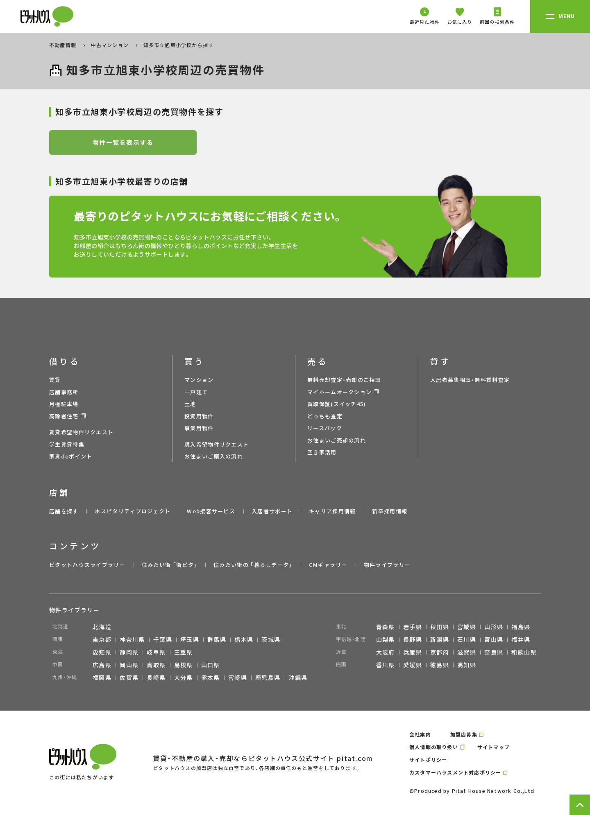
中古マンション (111, 44)
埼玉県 (189, 639)
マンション (199, 380)
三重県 (183, 652)
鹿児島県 (268, 677)
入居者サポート (272, 511)
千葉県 (162, 639)
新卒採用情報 (389, 511)
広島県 (102, 665)
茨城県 (270, 639)
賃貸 (55, 380)
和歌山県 (524, 652)
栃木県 (243, 639)
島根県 (183, 665)
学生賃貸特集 (66, 444)
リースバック (324, 428)
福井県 (520, 639)
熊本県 (210, 677)
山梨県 (385, 639)
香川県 (385, 665)
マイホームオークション (339, 392)
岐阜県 (156, 652)
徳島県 (439, 665)
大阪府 (385, 652)
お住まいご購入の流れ (213, 456)
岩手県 (412, 627)
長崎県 (156, 677)
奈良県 (493, 652)
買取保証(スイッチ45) (336, 404)
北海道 (102, 627)
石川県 (466, 639)
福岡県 (102, 677)
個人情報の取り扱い (433, 746)
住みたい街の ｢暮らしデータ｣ (253, 565)
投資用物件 (199, 416)
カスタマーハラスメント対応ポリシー (455, 772)
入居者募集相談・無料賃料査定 (470, 380)
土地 (190, 404)
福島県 (520, 627)
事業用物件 (199, 428)
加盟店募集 (463, 734)
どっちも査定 (325, 416)
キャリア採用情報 (332, 511)
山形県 (493, 627)
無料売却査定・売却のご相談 (344, 380)
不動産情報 (63, 44)
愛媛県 (412, 665)
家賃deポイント (70, 456)
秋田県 (439, 627)
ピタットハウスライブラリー (87, 565)
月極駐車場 (64, 404)
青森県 (385, 627)
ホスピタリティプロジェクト (132, 511)
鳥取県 (156, 665)
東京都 (102, 639)
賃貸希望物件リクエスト (81, 432)
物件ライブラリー (387, 565)
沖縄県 (298, 677)
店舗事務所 (64, 392)
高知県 (466, 665)
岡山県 (129, 665)
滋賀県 (466, 652)
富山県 (493, 639)
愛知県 (102, 652)
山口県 (210, 665)
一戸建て (196, 392)
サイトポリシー (428, 759)
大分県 (183, 677)
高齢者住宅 (64, 416)
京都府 (439, 652)
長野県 (412, 639)
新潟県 (439, 639)
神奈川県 (132, 639)
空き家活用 (322, 452)
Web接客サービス (211, 511)
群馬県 (216, 639)
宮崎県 (237, 677)
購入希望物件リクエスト (216, 444)
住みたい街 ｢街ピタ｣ (169, 565)
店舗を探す (64, 511)
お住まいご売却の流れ (336, 440)
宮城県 (466, 627)
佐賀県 (129, 677)
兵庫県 (412, 652)
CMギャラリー (328, 565)
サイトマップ (493, 746)
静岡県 (129, 652)
